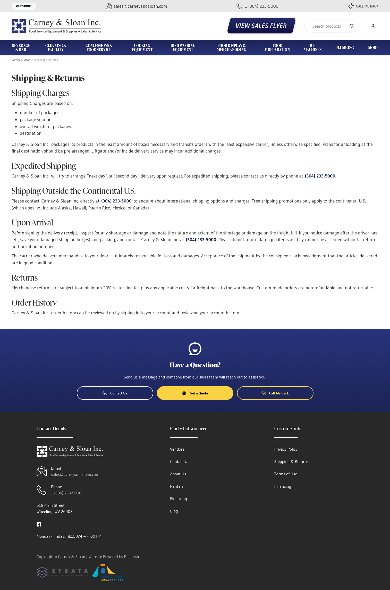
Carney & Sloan (21, 60)
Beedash (131, 556)
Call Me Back (363, 6)
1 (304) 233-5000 (66, 492)
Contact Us (115, 393)
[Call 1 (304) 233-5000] (257, 6)
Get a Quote (195, 393)
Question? (24, 6)
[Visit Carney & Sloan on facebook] (39, 523)
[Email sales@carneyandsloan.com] (136, 6)
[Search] (331, 26)
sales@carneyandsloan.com (75, 474)
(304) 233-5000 (320, 176)
